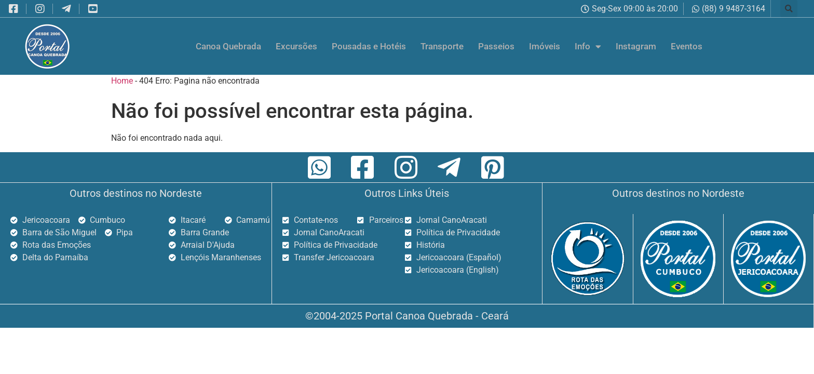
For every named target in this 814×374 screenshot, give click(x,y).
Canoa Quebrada (228, 46)
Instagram (636, 46)
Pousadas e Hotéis (369, 46)
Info (588, 46)
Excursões (296, 46)
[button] (788, 8)
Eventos (686, 46)
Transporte (442, 46)
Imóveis (544, 46)
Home (122, 81)
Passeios (496, 46)
